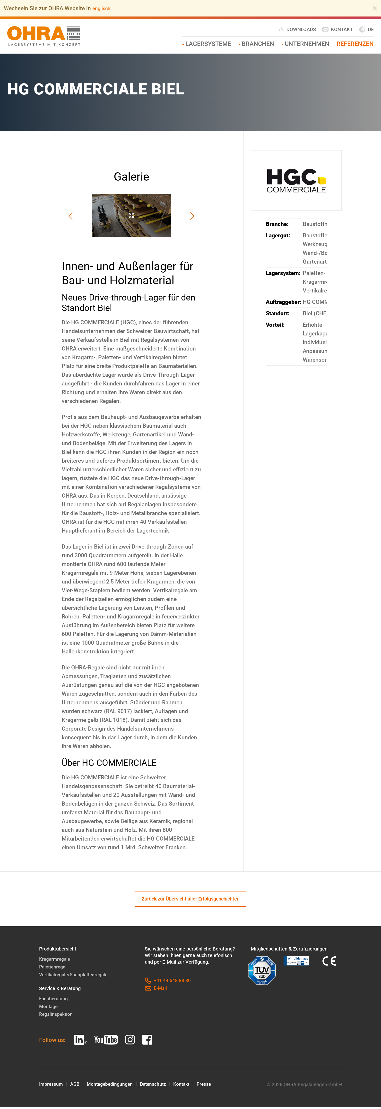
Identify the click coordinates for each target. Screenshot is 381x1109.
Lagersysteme (208, 43)
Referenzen (355, 43)
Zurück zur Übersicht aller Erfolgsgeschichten (190, 900)
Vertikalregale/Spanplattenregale (75, 976)
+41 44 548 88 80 (168, 982)
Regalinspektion (56, 1016)
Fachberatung (54, 1000)
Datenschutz (156, 1086)
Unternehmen (307, 43)
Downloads (297, 29)
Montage (49, 1008)
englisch (102, 8)
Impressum (51, 1086)
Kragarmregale (55, 961)
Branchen (258, 43)
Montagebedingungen (111, 1086)
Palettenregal (54, 968)
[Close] (374, 8)
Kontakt (337, 29)
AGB (75, 1086)
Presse (208, 1086)
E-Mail (156, 990)
